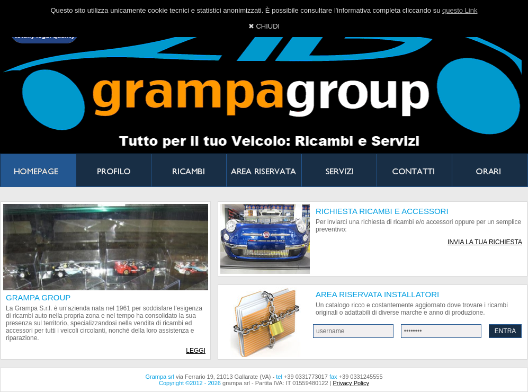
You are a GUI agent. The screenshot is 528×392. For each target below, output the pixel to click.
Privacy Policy (351, 383)
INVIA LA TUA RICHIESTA (485, 242)
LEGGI (195, 350)
